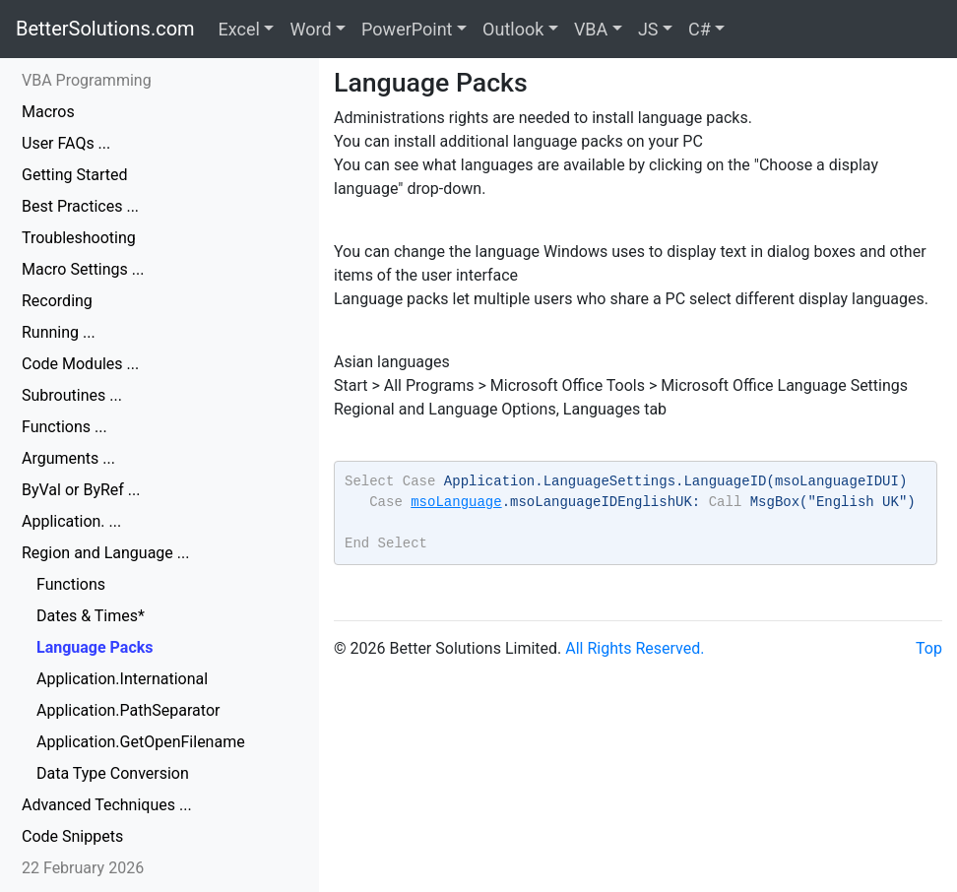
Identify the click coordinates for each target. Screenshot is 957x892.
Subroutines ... (72, 395)
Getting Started (75, 174)
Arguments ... (68, 458)
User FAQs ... (66, 143)
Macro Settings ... (83, 269)
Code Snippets (72, 836)
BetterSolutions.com (105, 28)
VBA (590, 29)
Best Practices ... (80, 206)
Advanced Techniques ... (107, 805)
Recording (57, 300)
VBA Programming (87, 80)
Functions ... (64, 426)
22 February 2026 (83, 868)
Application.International (122, 678)
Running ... (59, 332)
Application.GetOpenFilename (140, 742)
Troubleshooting (79, 237)
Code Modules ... (80, 363)
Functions (70, 584)
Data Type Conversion (112, 773)
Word (310, 29)
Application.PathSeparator (128, 710)
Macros (48, 111)
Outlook (512, 29)
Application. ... (71, 521)
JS (648, 29)
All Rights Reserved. (634, 648)
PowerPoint (406, 29)
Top (929, 648)
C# (699, 29)
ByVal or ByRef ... (81, 489)
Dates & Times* (90, 615)
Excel (239, 29)
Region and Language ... (105, 552)
